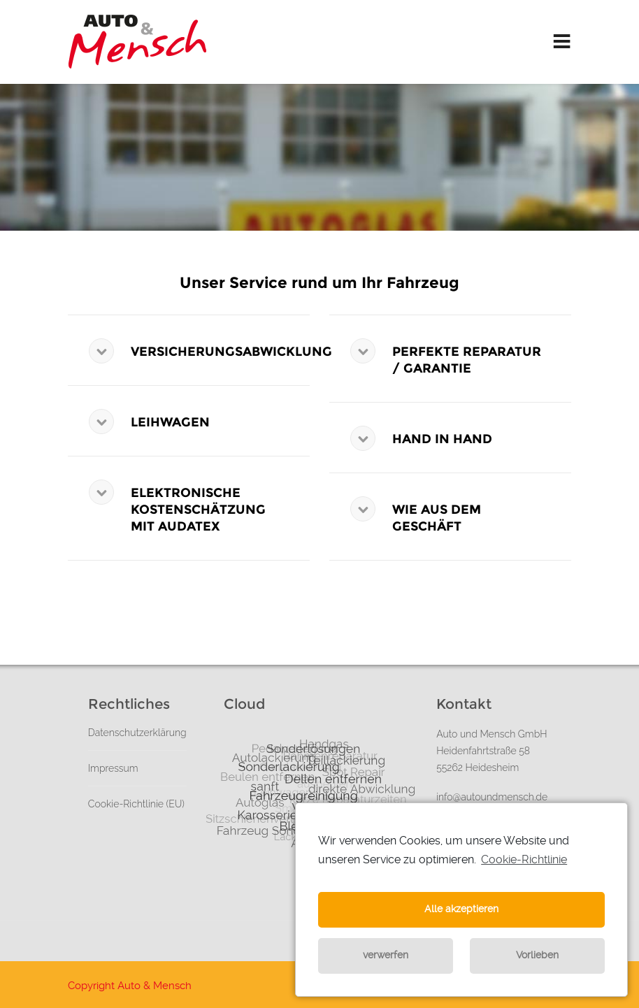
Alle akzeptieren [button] (461, 909)
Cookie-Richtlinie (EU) (136, 803)
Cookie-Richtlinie (524, 859)
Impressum (113, 768)
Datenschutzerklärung (137, 732)
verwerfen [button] (385, 955)
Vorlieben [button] (537, 955)
